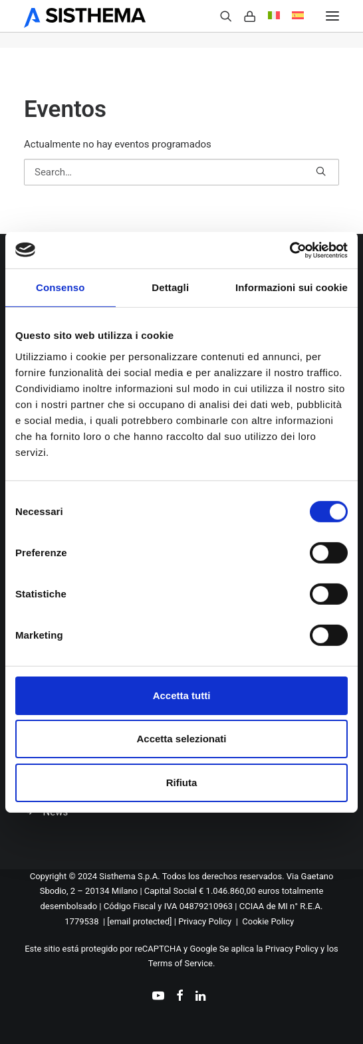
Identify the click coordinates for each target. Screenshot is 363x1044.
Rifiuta (181, 782)
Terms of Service (180, 963)
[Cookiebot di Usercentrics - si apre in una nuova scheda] (289, 250)
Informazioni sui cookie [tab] (291, 287)
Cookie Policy (268, 921)
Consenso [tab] (60, 287)
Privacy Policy (204, 921)
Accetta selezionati (181, 738)
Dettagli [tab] (170, 287)
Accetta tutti (182, 695)
